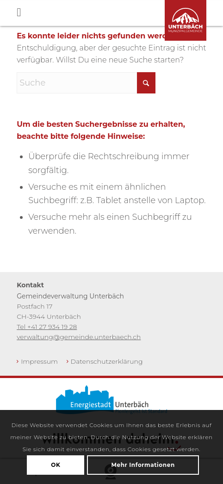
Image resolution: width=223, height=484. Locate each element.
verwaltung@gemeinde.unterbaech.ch (79, 337)
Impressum (39, 361)
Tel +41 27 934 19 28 (47, 327)
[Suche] (86, 82)
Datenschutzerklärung (107, 361)
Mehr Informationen (142, 464)
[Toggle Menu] (120, 13)
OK (55, 464)
